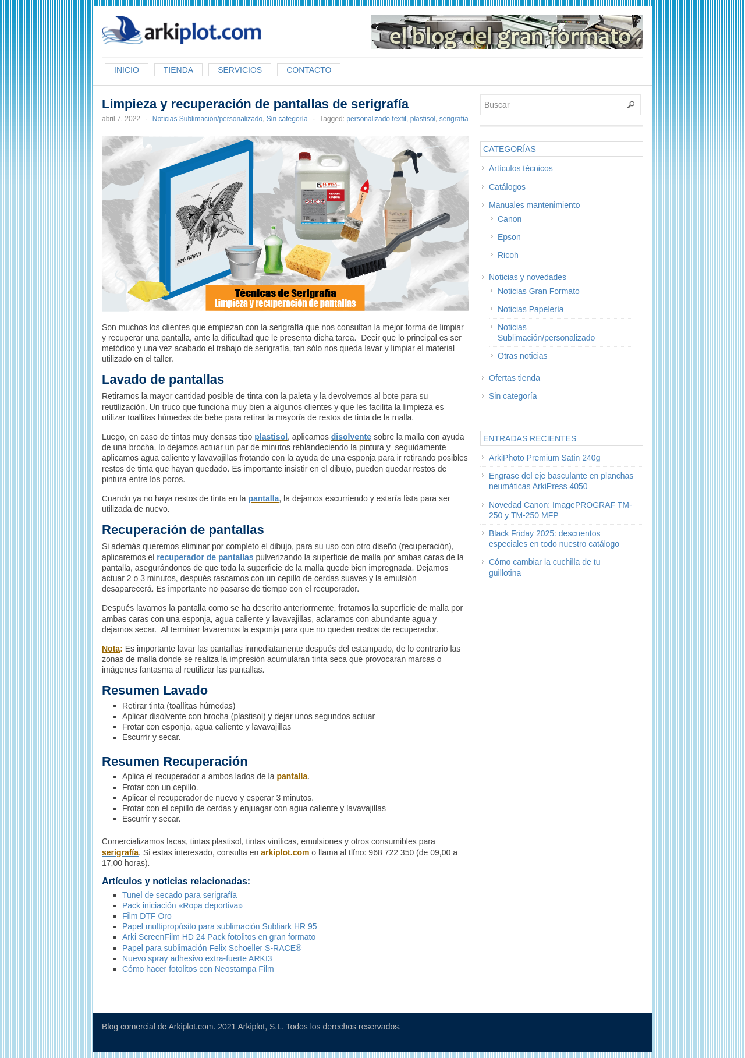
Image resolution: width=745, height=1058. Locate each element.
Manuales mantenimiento (534, 205)
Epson (509, 237)
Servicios (240, 70)
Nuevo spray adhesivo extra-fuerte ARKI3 (197, 958)
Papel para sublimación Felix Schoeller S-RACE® (211, 948)
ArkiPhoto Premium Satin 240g (544, 457)
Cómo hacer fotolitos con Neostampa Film (198, 969)
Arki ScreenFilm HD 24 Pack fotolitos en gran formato (218, 937)
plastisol (422, 119)
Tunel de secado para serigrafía (179, 895)
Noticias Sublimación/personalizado (207, 119)
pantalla (263, 498)
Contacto (308, 70)
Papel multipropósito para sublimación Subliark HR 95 (219, 926)
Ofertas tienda (514, 378)
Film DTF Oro (147, 916)
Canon (510, 219)
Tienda (178, 70)
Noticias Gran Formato (539, 291)
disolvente (351, 436)
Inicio (126, 70)
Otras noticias (523, 355)
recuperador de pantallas (205, 557)
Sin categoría (287, 119)
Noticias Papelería (531, 309)
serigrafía (454, 119)
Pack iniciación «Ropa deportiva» (182, 905)
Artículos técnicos (521, 168)
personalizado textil (376, 119)
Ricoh (508, 255)
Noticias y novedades (527, 277)
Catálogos (507, 187)
